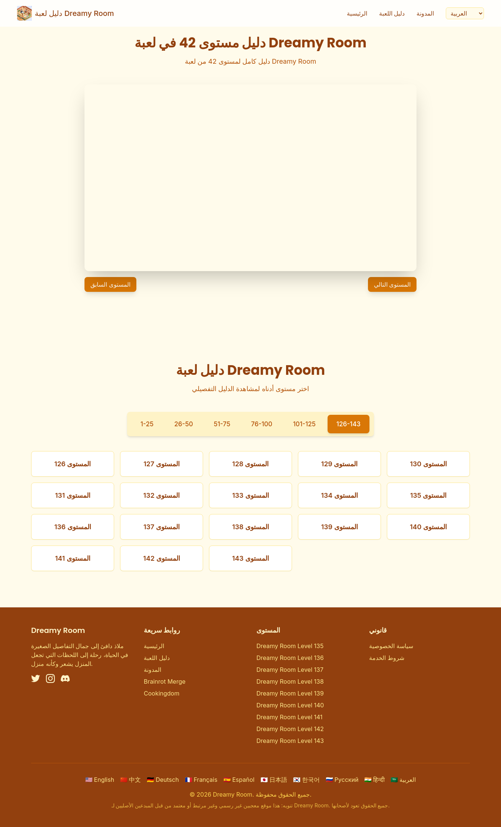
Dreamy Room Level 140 (290, 705)
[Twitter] (35, 678)
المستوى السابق (110, 284)
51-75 (221, 424)
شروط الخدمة (386, 657)
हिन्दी (374, 779)
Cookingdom (161, 693)
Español (239, 779)
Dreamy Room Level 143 (290, 740)
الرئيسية (356, 13)
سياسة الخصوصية (391, 646)
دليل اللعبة (391, 13)
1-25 (144, 424)
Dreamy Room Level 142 (290, 729)
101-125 (305, 424)
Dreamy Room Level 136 (290, 657)
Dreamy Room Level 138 (290, 681)
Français (201, 779)
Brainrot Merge (165, 681)
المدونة (424, 13)
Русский (342, 779)
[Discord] (65, 678)
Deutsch (163, 779)
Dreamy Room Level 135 (290, 646)
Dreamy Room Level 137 (290, 669)
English (100, 779)
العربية (403, 779)
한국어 (306, 779)
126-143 (351, 424)
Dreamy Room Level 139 (290, 693)
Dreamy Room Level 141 (289, 717)
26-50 (182, 424)
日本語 (274, 779)
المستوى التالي (392, 284)
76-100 (261, 424)
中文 (130, 779)
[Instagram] (50, 678)
